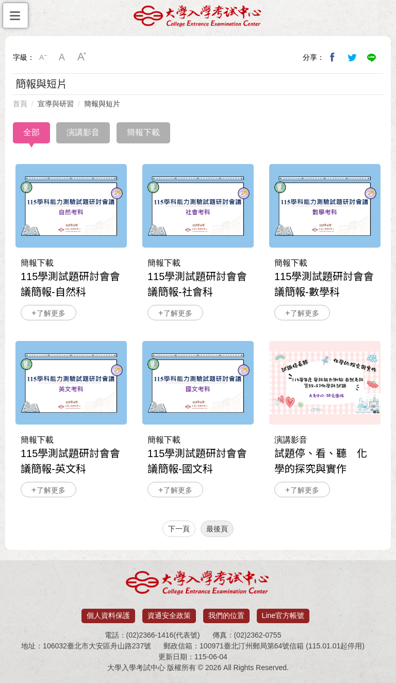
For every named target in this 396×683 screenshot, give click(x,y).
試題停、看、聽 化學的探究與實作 (325, 382)
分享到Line (372, 57)
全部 (31, 132)
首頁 (20, 104)
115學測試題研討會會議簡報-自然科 (71, 205)
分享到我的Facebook (332, 57)
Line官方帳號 (283, 615)
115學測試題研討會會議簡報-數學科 (325, 205)
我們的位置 (226, 615)
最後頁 (217, 529)
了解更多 (51, 313)
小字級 (43, 57)
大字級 (82, 57)
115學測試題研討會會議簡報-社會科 (198, 205)
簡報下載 (143, 132)
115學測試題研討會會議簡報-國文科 (198, 382)
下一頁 (179, 529)
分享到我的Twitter (352, 57)
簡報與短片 (102, 104)
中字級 (62, 57)
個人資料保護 (108, 615)
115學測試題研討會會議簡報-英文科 (71, 382)
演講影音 (83, 132)
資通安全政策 (169, 615)
